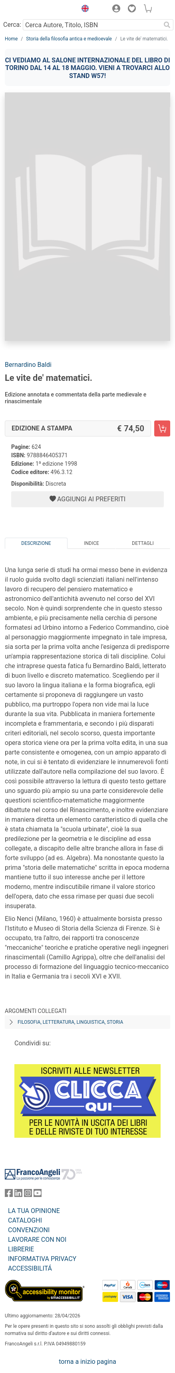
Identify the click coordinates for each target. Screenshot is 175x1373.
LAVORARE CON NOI (37, 1239)
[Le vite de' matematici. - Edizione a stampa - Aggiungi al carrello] (162, 428)
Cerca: (12, 24)
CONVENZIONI (29, 1230)
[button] (83, 9)
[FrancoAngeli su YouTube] (38, 1195)
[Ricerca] (167, 24)
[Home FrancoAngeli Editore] (32, 9)
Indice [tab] (91, 543)
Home (11, 39)
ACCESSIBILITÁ (30, 1268)
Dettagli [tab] (142, 543)
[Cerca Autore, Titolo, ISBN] (92, 24)
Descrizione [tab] (36, 543)
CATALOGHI (25, 1220)
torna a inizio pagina (87, 1361)
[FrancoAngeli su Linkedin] (18, 1195)
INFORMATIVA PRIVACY (42, 1259)
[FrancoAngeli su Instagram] (28, 1195)
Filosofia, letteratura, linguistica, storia (70, 1022)
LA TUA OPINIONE (34, 1211)
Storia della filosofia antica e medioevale (69, 39)
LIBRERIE (21, 1249)
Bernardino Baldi (28, 364)
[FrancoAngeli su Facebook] (9, 1195)
